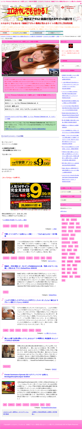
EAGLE (54, 369)
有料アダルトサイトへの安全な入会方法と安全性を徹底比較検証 (26, 129)
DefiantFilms (53, 295)
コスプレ (14, 226)
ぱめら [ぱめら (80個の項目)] (64, 227)
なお (12, 330)
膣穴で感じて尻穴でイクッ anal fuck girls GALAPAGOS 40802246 (70, 164)
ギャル (18, 330)
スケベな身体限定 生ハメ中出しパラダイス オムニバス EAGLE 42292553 (70, 131)
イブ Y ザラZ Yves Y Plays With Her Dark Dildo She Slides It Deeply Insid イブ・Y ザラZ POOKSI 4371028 (70, 108)
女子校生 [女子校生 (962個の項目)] (71, 257)
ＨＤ (26, 226)
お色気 (5, 330)
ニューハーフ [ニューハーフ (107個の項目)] (66, 242)
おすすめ (6, 258)
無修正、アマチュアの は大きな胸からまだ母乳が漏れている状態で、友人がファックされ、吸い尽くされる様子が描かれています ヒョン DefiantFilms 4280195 (70, 139)
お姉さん (14, 258)
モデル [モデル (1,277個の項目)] (70, 246)
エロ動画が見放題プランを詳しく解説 (15, 220)
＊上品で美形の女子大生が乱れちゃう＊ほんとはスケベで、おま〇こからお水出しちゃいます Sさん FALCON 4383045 (70, 85)
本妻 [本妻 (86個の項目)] (63, 265)
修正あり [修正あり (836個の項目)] (64, 254)
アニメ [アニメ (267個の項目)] (70, 231)
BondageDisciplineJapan (49, 407)
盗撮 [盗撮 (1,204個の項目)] (63, 272)
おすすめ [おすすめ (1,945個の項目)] (73, 219)
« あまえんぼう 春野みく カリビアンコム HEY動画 (16, 413)
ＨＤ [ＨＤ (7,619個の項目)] (63, 280)
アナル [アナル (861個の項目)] (64, 231)
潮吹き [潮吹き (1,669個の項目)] (74, 265)
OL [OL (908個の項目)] (63, 219)
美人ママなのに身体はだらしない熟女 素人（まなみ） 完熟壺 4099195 (70, 147)
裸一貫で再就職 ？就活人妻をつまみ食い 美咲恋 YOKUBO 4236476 (70, 121)
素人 (43, 258)
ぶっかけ (6, 226)
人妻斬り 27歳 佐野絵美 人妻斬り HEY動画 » (44, 413)
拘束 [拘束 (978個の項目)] (63, 261)
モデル (24, 330)
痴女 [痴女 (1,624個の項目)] (75, 269)
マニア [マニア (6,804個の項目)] (64, 246)
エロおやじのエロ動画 (20, 33)
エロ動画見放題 (37, 33)
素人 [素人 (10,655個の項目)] (69, 272)
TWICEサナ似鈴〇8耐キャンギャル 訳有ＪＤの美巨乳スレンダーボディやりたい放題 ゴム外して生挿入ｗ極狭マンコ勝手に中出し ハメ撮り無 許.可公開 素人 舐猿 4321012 (70, 156)
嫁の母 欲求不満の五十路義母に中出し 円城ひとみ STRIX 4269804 (70, 101)
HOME (5, 33)
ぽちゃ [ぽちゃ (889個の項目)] (78, 227)
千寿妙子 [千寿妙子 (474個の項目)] (72, 254)
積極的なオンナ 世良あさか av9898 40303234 (70, 126)
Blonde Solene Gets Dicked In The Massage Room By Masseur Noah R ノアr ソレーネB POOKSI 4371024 (70, 115)
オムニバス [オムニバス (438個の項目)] (65, 235)
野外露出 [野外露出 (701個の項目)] (64, 276)
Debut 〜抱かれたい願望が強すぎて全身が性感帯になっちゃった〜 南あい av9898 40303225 (70, 170)
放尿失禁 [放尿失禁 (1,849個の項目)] (70, 261)
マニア (36, 258)
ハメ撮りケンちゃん (50, 333)
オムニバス (6, 366)
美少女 (49, 258)
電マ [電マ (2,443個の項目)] (71, 276)
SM (5, 404)
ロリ (21, 226)
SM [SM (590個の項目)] (68, 219)
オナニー (22, 258)
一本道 (57, 36)
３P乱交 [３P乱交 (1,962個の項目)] (77, 276)
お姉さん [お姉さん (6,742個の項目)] (64, 223)
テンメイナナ (35, 404)
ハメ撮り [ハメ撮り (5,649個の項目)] (74, 242)
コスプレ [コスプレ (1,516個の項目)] (64, 238)
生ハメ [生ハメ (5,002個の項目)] (69, 269)
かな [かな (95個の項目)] (77, 223)
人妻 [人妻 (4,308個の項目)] (75, 250)
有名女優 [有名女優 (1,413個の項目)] (77, 261)
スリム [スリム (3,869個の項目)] (72, 238)
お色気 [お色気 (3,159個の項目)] (72, 223)
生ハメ (38, 330)
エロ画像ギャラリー (54, 33)
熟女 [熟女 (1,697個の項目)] (63, 269)
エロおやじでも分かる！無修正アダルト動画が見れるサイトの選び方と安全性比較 (21, 36)
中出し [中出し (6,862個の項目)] (69, 250)
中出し (31, 330)
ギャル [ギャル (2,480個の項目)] (73, 235)
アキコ (5, 292)
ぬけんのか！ (52, 261)
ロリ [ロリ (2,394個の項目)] (63, 250)
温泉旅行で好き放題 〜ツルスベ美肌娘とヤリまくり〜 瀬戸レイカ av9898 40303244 (70, 77)
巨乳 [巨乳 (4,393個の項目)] (77, 257)
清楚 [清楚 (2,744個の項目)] (69, 265)
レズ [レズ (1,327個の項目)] (76, 246)
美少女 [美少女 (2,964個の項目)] (74, 272)
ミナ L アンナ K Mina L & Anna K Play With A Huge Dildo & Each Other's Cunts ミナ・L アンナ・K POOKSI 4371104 (69, 94)
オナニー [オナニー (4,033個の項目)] (77, 231)
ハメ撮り (29, 258)
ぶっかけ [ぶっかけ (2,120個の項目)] (71, 227)
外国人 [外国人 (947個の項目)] (64, 257)
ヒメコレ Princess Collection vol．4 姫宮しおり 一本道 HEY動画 (20, 41)
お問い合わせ (63, 211)
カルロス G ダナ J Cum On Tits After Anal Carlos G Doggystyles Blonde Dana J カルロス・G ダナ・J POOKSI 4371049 (70, 178)
